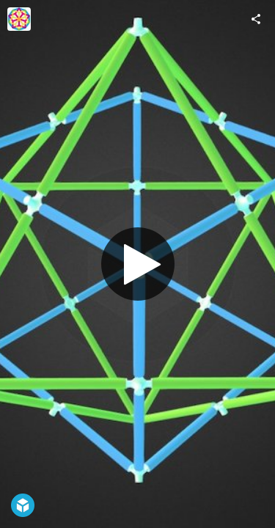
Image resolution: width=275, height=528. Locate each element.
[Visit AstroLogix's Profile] (19, 19)
